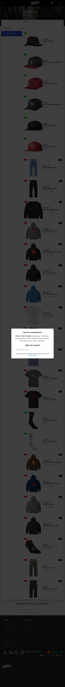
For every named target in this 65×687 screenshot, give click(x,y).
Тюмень (34, 340)
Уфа (30, 340)
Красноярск (41, 340)
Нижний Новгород (37, 338)
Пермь (24, 338)
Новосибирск (45, 336)
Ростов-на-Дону (24, 340)
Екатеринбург (36, 336)
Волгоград (18, 338)
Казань (29, 338)
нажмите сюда (33, 355)
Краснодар (46, 338)
